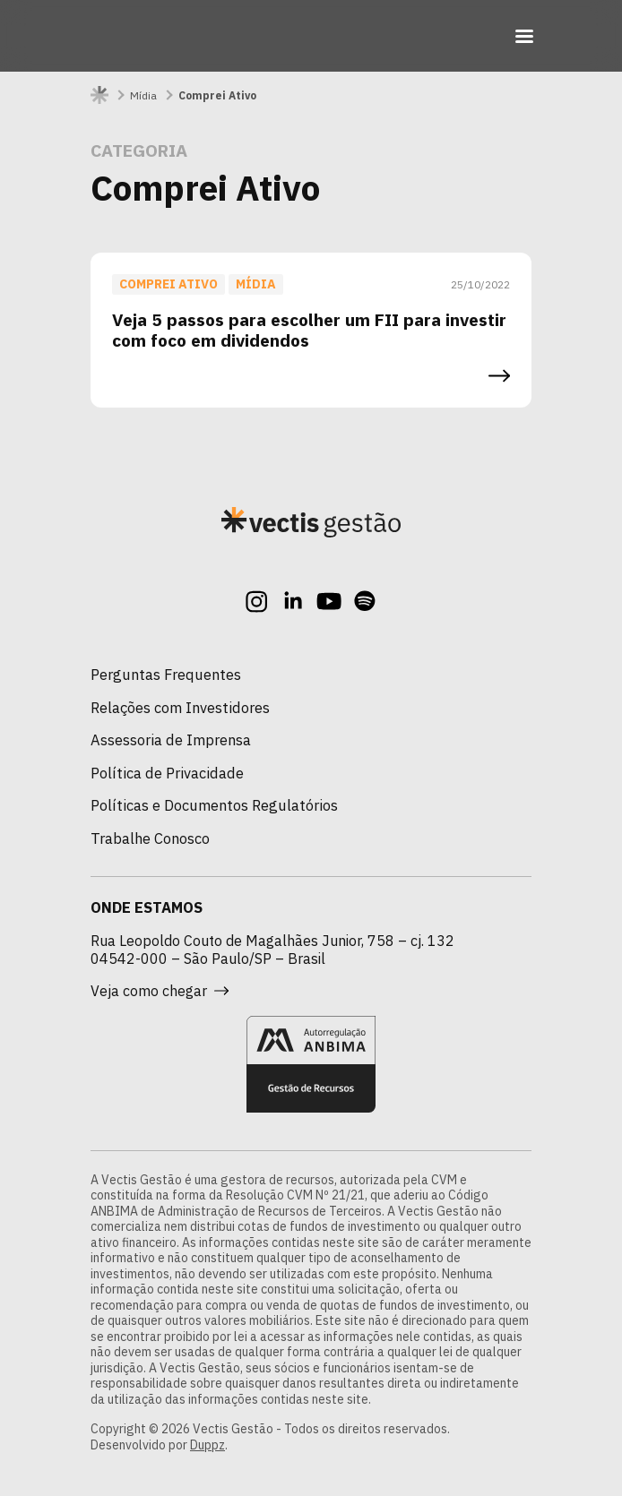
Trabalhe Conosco (150, 838)
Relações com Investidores (180, 708)
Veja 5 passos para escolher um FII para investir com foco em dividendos (309, 329)
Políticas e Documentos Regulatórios (214, 805)
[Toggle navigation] (524, 35)
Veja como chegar (160, 991)
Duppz (207, 1445)
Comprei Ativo (168, 284)
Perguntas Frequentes (166, 674)
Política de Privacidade (167, 773)
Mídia (143, 95)
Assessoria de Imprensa (171, 740)
